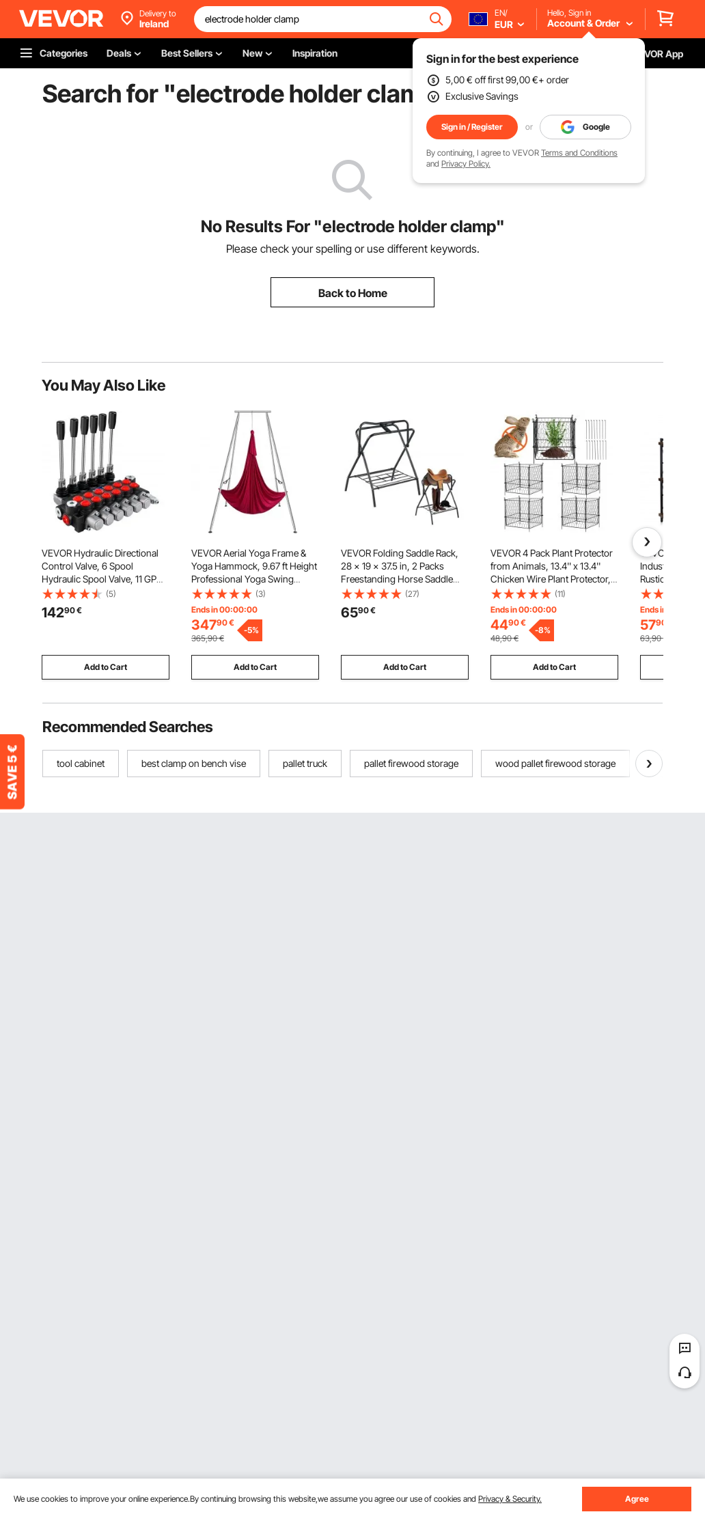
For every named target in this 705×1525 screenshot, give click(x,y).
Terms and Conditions (579, 153)
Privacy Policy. (465, 163)
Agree (637, 1499)
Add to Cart (105, 667)
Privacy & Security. (510, 1499)
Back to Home (352, 293)
